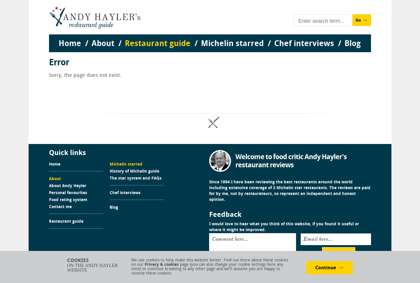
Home (54, 165)
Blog (114, 208)
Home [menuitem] (70, 44)
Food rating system (68, 200)
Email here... (317, 239)
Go (358, 20)
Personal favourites (68, 193)
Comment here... (230, 239)
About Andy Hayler (67, 186)
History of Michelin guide (134, 172)
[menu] (210, 38)
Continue (325, 268)
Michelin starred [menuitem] (232, 44)
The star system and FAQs (136, 179)
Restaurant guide (66, 222)
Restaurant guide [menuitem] (157, 44)
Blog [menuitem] (352, 44)
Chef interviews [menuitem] (304, 44)
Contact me (60, 207)
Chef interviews (125, 193)
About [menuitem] (103, 44)
